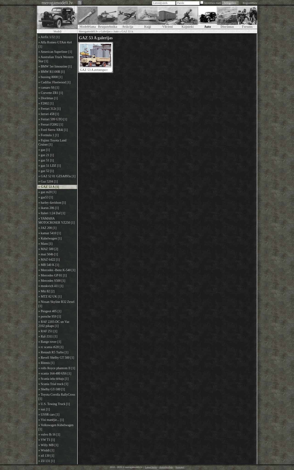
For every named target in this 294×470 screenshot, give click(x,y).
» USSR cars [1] (48, 414)
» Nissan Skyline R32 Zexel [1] (56, 304)
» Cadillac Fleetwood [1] (54, 82)
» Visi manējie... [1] (51, 420)
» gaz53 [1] (45, 197)
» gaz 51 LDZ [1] (49, 165)
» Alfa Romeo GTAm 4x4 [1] (55, 44)
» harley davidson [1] (52, 202)
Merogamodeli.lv (88, 31)
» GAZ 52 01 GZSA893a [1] (56, 176)
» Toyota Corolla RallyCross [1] (56, 396)
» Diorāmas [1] (48, 98)
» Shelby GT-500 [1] (51, 389)
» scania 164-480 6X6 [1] (54, 373)
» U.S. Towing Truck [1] (54, 404)
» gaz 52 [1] (46, 171)
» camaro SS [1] (48, 87)
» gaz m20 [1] (47, 192)
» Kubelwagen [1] (50, 238)
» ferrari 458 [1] (48, 114)
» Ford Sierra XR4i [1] (53, 130)
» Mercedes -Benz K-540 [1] (56, 270)
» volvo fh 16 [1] (49, 434)
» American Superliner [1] (55, 51)
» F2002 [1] (46, 103)
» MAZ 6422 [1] (49, 259)
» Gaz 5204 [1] (48, 181)
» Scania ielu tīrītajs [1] (53, 378)
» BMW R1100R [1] (51, 71)
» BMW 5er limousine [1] (55, 66)
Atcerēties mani (212, 3)
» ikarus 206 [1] (48, 208)
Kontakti (179, 467)
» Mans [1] (45, 243)
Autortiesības (166, 467)
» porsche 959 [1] (49, 316)
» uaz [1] (44, 409)
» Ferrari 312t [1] (49, 108)
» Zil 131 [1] (46, 461)
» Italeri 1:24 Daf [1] (51, 213)
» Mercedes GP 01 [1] (52, 275)
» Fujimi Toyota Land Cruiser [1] (52, 142)
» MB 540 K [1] (48, 265)
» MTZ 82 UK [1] (50, 296)
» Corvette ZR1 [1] (50, 93)
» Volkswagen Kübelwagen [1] (56, 427)
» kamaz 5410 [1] (49, 233)
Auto (116, 31)
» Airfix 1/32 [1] (48, 37)
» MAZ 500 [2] (48, 249)
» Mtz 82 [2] (46, 291)
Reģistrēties (250, 3)
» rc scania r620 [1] (50, 347)
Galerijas (105, 31)
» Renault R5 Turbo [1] (53, 352)
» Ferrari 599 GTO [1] (52, 119)
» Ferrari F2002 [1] (50, 124)
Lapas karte (151, 467)
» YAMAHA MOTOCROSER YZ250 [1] (56, 220)
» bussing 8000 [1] (50, 77)
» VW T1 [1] (46, 440)
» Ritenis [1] (46, 363)
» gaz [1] (44, 150)
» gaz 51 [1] (46, 160)
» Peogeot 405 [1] (49, 311)
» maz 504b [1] (48, 254)
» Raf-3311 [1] (47, 336)
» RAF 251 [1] (47, 331)
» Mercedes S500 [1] (51, 280)
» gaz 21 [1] (46, 155)
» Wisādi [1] (46, 450)
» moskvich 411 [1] (50, 286)
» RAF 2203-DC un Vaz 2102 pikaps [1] (53, 324)
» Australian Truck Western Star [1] (56, 59)
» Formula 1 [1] (48, 135)
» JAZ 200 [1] (47, 228)
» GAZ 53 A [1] (48, 187)
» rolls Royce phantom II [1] (56, 368)
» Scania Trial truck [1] (53, 384)
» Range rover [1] (49, 341)
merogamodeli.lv (57, 2)
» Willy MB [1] (48, 445)
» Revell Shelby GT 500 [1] (56, 357)
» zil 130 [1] (46, 455)
